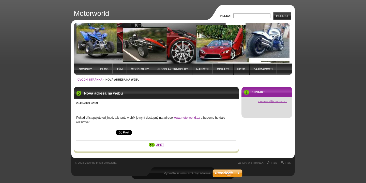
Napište (202, 69)
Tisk (288, 162)
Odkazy (223, 69)
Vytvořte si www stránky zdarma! (187, 173)
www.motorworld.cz (187, 117)
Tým (120, 69)
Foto (241, 69)
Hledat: (226, 15)
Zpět (160, 145)
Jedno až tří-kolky (172, 69)
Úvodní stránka (90, 79)
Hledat (282, 16)
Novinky (85, 69)
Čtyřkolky (140, 69)
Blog (104, 69)
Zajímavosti (263, 69)
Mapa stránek (253, 162)
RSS (274, 162)
